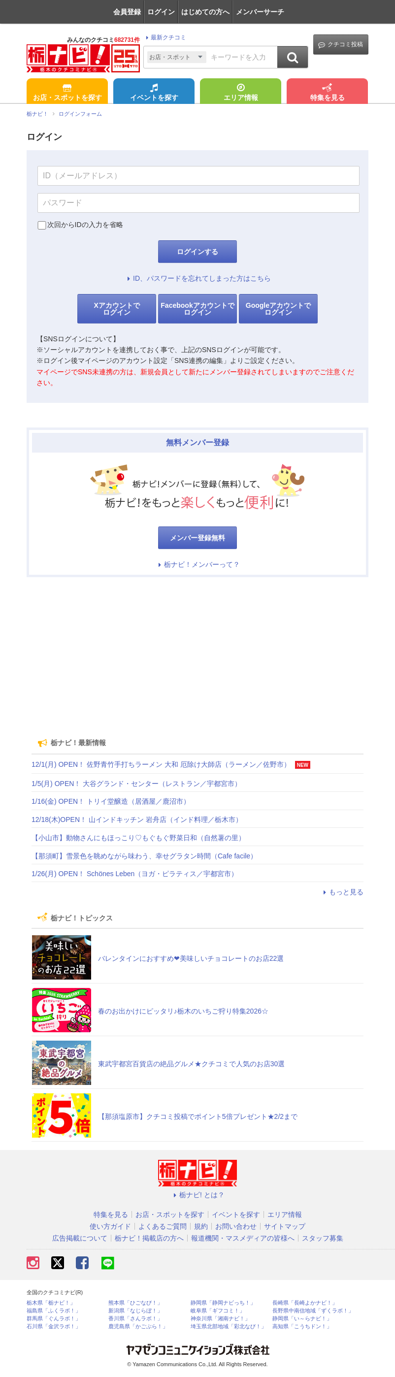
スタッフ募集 (322, 1238)
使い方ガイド (110, 1226)
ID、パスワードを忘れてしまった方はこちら (197, 278)
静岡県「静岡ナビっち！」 (223, 1303)
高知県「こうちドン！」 (302, 1326)
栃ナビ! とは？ (197, 1195)
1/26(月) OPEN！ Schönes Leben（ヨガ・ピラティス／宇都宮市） (135, 874)
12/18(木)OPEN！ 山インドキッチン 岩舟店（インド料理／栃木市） (137, 819)
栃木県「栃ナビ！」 (51, 1303)
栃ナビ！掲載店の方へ (149, 1238)
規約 (201, 1226)
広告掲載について (79, 1238)
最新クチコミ (164, 37)
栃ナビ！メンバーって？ (197, 564)
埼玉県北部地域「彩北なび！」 (228, 1326)
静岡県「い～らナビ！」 (302, 1318)
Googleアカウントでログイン (278, 308)
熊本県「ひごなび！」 (135, 1303)
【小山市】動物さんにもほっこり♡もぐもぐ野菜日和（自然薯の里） (138, 838)
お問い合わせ (236, 1226)
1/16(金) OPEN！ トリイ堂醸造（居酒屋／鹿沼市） (111, 801)
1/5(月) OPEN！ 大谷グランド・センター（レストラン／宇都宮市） (136, 783)
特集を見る (327, 93)
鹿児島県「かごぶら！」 (138, 1326)
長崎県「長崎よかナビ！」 (304, 1303)
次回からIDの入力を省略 (85, 225)
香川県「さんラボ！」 (135, 1318)
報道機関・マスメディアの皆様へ (243, 1238)
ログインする (197, 252)
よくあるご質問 (162, 1226)
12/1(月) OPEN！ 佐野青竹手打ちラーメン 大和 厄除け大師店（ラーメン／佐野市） (161, 764)
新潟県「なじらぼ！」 (135, 1310)
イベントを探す (154, 93)
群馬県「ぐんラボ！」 (54, 1318)
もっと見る (341, 892)
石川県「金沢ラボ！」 (54, 1326)
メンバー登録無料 (197, 538)
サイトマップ (284, 1226)
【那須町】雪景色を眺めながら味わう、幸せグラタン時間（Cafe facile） (144, 856)
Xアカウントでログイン (116, 308)
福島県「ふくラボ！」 (54, 1310)
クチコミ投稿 (340, 44)
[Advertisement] (197, 653)
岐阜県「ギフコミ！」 (218, 1310)
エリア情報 (241, 93)
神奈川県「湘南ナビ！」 (220, 1318)
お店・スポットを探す (67, 93)
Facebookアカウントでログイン (197, 308)
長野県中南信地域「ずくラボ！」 (313, 1310)
